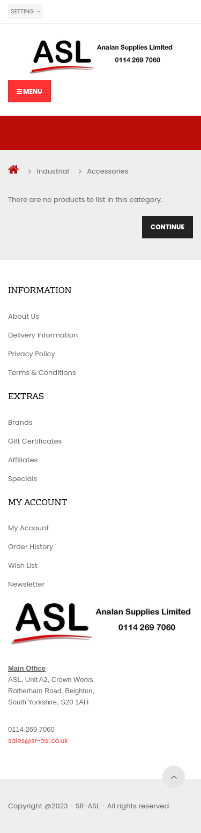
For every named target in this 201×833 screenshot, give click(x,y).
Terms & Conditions (42, 372)
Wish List (23, 565)
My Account (28, 528)
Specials (22, 479)
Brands (20, 422)
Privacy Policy (31, 354)
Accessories (107, 171)
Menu (29, 91)
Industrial (52, 171)
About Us (23, 316)
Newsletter (26, 584)
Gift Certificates (35, 441)
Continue (167, 226)
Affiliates (23, 460)
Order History (30, 547)
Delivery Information (43, 335)
